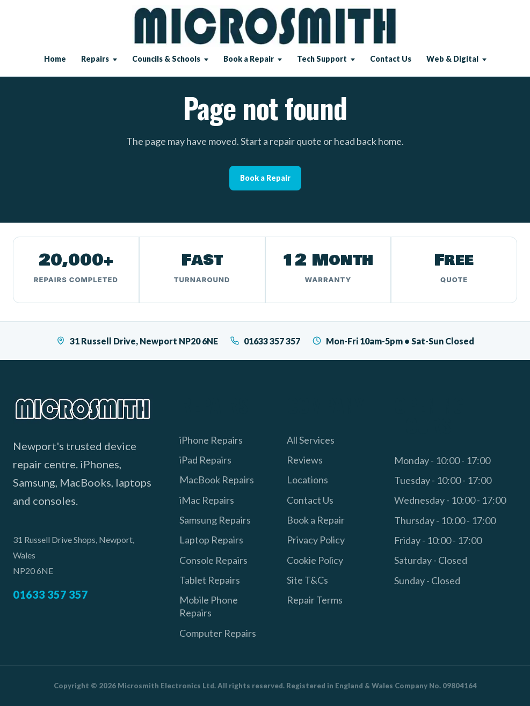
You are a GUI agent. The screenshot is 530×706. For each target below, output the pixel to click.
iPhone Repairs (211, 440)
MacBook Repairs (216, 480)
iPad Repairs (205, 460)
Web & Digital (452, 58)
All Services (311, 440)
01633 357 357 (265, 341)
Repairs (95, 58)
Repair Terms (315, 600)
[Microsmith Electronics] (265, 26)
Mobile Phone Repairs (208, 606)
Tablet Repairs (209, 580)
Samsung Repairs (215, 520)
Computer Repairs (217, 633)
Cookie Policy (315, 560)
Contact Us (390, 58)
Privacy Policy (316, 540)
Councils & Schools (166, 58)
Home (55, 58)
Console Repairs (213, 560)
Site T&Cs (307, 580)
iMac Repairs (206, 500)
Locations (307, 480)
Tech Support (322, 58)
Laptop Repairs (211, 540)
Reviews (305, 460)
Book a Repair (248, 58)
